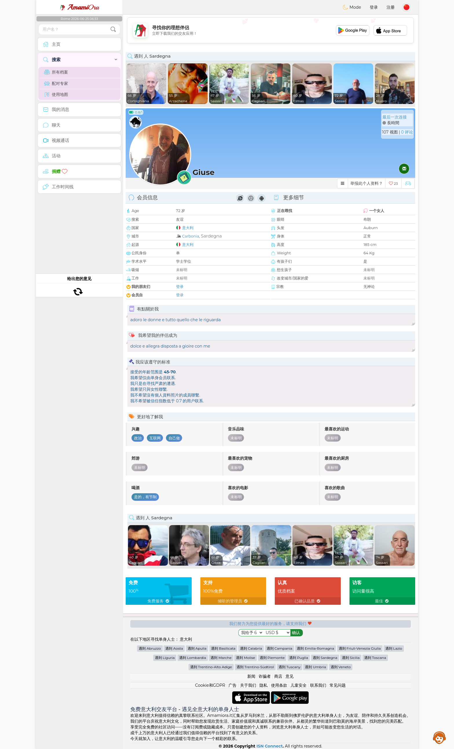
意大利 (187, 227)
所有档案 (56, 72)
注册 (391, 7)
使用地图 (56, 94)
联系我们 (318, 685)
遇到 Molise (245, 657)
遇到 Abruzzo (150, 648)
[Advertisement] (270, 30)
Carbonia (190, 236)
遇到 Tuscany (290, 667)
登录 (374, 7)
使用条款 (279, 685)
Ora (79, 7)
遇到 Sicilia (351, 657)
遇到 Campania (279, 648)
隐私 (263, 685)
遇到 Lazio (393, 648)
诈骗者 (265, 676)
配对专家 (56, 83)
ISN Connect (270, 746)
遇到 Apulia (197, 648)
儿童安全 (298, 685)
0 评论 (407, 132)
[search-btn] (113, 29)
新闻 (251, 676)
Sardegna (211, 236)
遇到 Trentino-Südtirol (255, 667)
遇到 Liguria (165, 657)
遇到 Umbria (315, 667)
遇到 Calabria (251, 648)
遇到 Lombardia (192, 657)
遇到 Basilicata (223, 648)
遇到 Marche (220, 657)
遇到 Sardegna (325, 657)
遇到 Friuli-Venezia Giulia (360, 648)
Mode (352, 7)
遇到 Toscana (375, 657)
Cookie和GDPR (210, 685)
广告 (232, 685)
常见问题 (337, 685)
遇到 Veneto (341, 667)
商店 (278, 676)
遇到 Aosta (174, 648)
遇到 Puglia (298, 657)
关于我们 (248, 685)
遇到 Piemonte (272, 657)
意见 (289, 676)
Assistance (439, 737)
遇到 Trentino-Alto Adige (211, 667)
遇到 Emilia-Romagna (315, 648)
